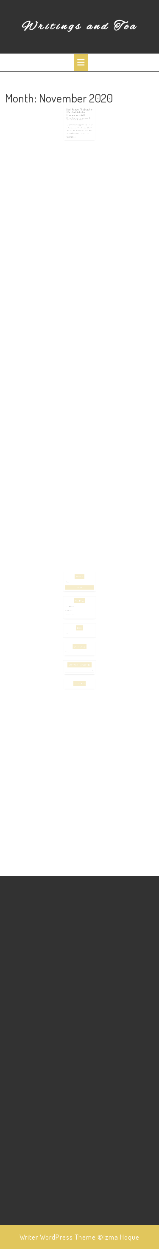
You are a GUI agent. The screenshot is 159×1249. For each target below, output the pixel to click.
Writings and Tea (79, 27)
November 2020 (72, 611)
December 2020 (72, 607)
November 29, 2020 (74, 121)
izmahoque (83, 121)
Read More (72, 137)
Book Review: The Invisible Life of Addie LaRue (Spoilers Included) (79, 116)
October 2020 (71, 614)
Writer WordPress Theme (58, 1236)
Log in (69, 630)
